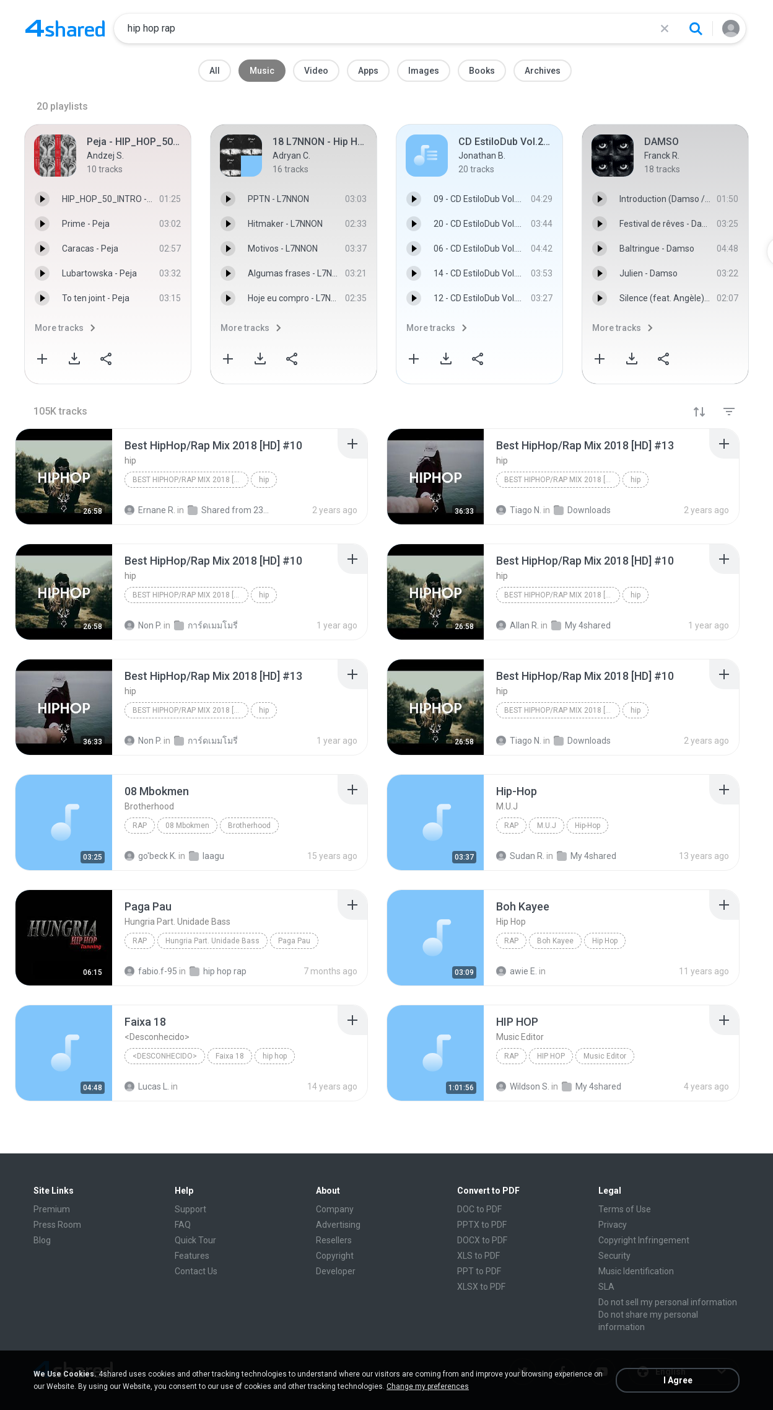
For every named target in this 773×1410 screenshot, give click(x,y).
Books (482, 71)
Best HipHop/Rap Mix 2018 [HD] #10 (190, 479)
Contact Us (196, 1271)
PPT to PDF (479, 1271)
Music (262, 71)
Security (614, 1256)
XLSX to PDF (481, 1287)
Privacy (612, 1225)
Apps (368, 71)
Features (192, 1256)
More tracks (59, 328)
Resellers (334, 1240)
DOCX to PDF (482, 1240)
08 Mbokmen (187, 825)
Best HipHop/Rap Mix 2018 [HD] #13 (562, 479)
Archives (543, 71)
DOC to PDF (479, 1209)
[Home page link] (65, 28)
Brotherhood (249, 825)
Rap (140, 825)
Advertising (338, 1225)
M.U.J (546, 825)
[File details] (63, 476)
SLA (606, 1287)
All (214, 71)
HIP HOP (551, 1056)
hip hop (275, 1056)
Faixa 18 (230, 1056)
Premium (51, 1209)
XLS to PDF (478, 1256)
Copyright (335, 1256)
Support (190, 1209)
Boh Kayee (555, 940)
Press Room (57, 1225)
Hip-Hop (587, 825)
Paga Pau (294, 940)
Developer (336, 1271)
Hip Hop (605, 940)
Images (423, 71)
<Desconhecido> (165, 1056)
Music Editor (604, 1056)
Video (316, 71)
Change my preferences (427, 1386)
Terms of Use (624, 1209)
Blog (42, 1240)
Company (335, 1209)
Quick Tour (195, 1240)
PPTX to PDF (482, 1225)
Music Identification (636, 1271)
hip (264, 479)
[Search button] (695, 28)
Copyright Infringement (643, 1240)
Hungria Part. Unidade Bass (212, 940)
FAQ (183, 1225)
